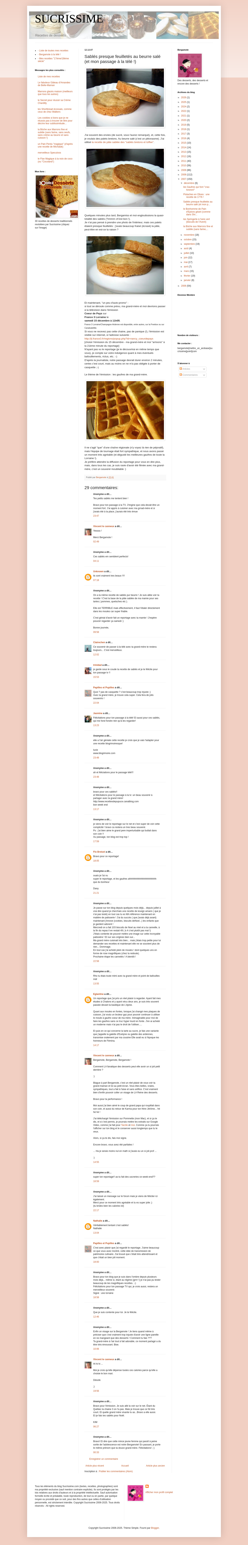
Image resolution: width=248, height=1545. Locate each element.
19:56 (96, 1391)
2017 (184, 133)
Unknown (98, 571)
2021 (184, 115)
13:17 (96, 809)
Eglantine (98, 994)
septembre (189, 244)
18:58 (96, 1297)
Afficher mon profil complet (159, 1492)
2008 (184, 174)
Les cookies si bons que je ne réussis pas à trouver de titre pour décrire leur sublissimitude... (55, 120)
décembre (189, 183)
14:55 (96, 1162)
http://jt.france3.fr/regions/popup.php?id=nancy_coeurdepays (118, 338)
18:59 (96, 1181)
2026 (184, 97)
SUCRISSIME (69, 18)
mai (186, 262)
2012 (184, 156)
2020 (184, 120)
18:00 (96, 1262)
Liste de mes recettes (49, 76)
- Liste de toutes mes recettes (53, 50)
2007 (184, 179)
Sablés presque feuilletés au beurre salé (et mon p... (198, 203)
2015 (184, 142)
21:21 (96, 893)
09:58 (96, 632)
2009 (184, 170)
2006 (184, 285)
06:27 (96, 1426)
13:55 (96, 983)
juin (186, 257)
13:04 (96, 1232)
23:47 (96, 515)
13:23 (96, 725)
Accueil (125, 1465)
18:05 (96, 860)
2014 (184, 147)
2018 (184, 129)
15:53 (96, 677)
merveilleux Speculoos (49, 152)
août (186, 248)
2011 (184, 161)
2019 (184, 124)
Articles (185, 369)
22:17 (96, 1210)
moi (133, 1125)
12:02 (96, 654)
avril (186, 266)
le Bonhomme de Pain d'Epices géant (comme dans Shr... (196, 212)
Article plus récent (94, 1465)
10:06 (96, 1349)
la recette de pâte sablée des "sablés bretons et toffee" (122, 142)
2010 (184, 165)
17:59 (96, 841)
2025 (184, 102)
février (187, 275)
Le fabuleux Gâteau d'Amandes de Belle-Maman (54, 84)
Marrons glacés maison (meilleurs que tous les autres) (55, 93)
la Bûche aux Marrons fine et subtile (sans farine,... (198, 227)
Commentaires (189, 375)
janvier (187, 280)
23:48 (96, 757)
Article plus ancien (155, 1465)
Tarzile (124, 1125)
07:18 (96, 580)
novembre (189, 235)
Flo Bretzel (99, 851)
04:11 (96, 561)
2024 (184, 106)
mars (187, 271)
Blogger (155, 1528)
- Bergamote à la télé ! (49, 54)
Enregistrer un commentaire (103, 1459)
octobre (188, 239)
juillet (187, 253)
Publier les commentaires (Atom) (116, 1471)
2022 (184, 111)
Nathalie (97, 1220)
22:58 (96, 961)
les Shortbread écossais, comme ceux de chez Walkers (54, 110)
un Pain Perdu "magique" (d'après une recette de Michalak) (55, 145)
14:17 (96, 1045)
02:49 (96, 541)
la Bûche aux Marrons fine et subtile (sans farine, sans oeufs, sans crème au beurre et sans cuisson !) (54, 133)
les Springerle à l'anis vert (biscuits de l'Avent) (196, 220)
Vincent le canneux (103, 526)
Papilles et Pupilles (103, 687)
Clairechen (99, 642)
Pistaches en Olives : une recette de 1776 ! (196, 195)
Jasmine (97, 713)
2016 (184, 138)
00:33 (96, 1452)
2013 (184, 152)
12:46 (96, 1316)
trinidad (97, 665)
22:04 (96, 702)
